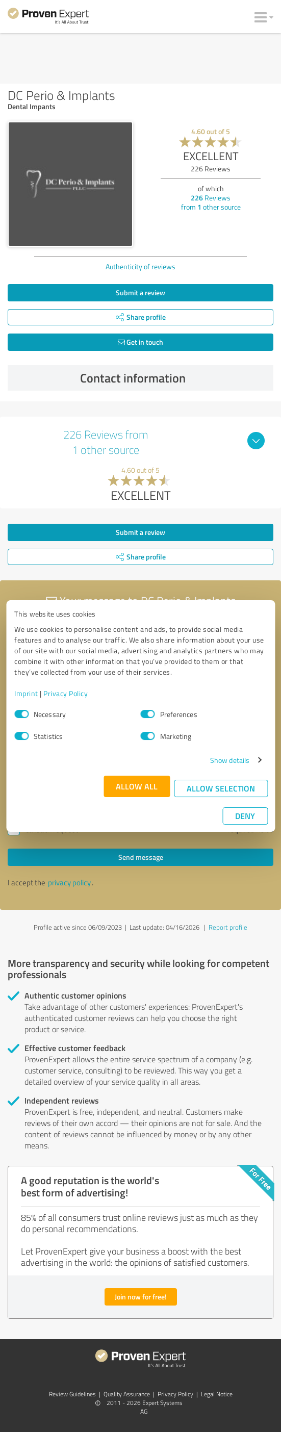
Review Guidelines (72, 1394)
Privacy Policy (65, 693)
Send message (140, 857)
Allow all (137, 786)
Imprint (26, 693)
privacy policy (69, 882)
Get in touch (140, 342)
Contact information (174, 378)
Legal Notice (217, 1394)
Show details (229, 760)
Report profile (228, 927)
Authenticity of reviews (140, 266)
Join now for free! (141, 1296)
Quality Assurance (127, 1394)
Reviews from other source (211, 202)
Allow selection (221, 788)
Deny (245, 816)
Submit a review (140, 292)
